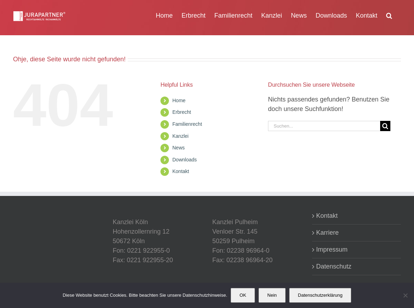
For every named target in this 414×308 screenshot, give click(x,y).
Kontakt (180, 171)
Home (178, 100)
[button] (389, 15)
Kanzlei (180, 136)
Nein (272, 295)
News (178, 147)
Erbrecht (181, 112)
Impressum (332, 249)
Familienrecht (187, 124)
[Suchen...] (324, 126)
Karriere (327, 232)
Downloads (184, 159)
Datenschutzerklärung (320, 295)
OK (242, 295)
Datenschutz (334, 266)
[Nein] (405, 295)
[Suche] (385, 126)
